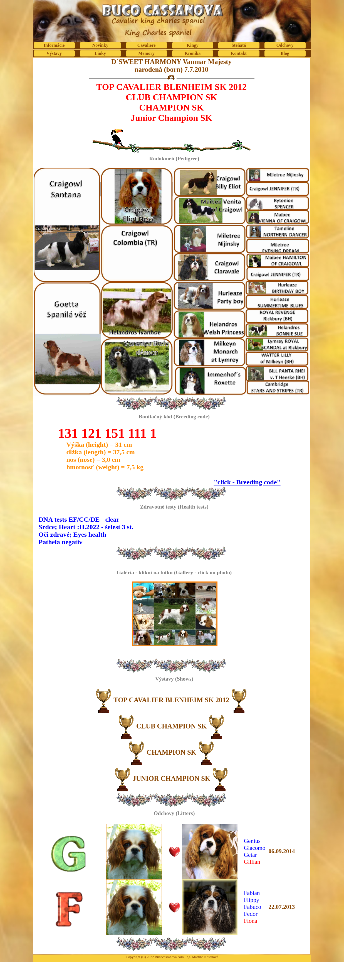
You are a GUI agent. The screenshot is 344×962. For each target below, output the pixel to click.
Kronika (193, 53)
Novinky (100, 45)
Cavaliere (146, 45)
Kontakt (239, 53)
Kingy (193, 45)
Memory (146, 53)
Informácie (54, 45)
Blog (285, 53)
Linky (100, 53)
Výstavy (54, 53)
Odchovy (284, 45)
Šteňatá (239, 45)
